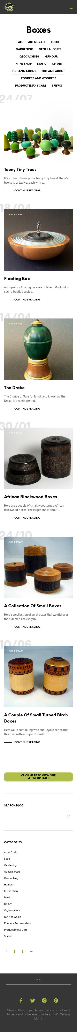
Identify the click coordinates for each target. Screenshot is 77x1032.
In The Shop (23, 64)
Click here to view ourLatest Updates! (38, 777)
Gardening (24, 49)
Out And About (53, 71)
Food (55, 42)
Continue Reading (27, 190)
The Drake (14, 388)
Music (41, 64)
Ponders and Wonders (38, 78)
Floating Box (17, 279)
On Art (57, 64)
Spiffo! (57, 86)
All (20, 42)
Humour (51, 56)
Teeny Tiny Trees (20, 170)
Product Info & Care (30, 86)
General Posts (50, 49)
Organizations (24, 71)
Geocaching (29, 56)
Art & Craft (36, 42)
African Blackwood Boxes (30, 497)
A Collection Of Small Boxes (32, 606)
